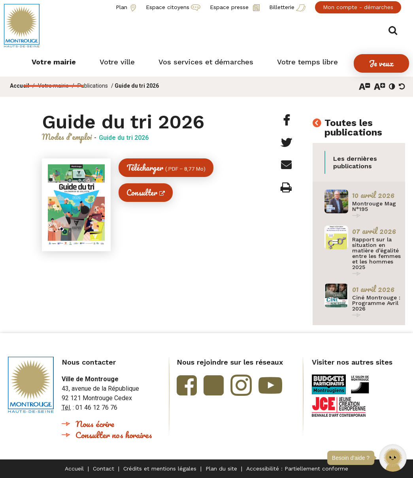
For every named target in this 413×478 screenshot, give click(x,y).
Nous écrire (94, 424)
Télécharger (166, 168)
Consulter (141, 192)
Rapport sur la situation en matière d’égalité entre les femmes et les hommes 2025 (376, 253)
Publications (92, 86)
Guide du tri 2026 (137, 86)
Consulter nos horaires (113, 435)
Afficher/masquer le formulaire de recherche (396, 28)
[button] (393, 458)
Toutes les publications (353, 128)
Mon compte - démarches (358, 7)
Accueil (19, 86)
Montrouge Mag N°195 (374, 206)
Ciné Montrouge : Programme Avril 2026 (376, 303)
